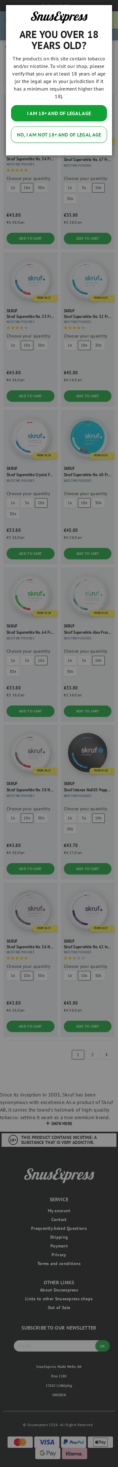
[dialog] (59, 733)
